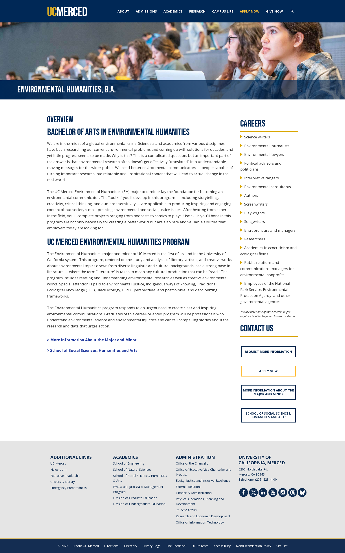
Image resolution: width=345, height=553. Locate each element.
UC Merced (58, 463)
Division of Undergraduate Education (139, 504)
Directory (130, 546)
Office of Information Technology (200, 522)
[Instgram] (283, 493)
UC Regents (200, 546)
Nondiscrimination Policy (253, 546)
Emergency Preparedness (68, 488)
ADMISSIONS (146, 11)
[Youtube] (273, 493)
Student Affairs (186, 510)
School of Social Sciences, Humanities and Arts (93, 350)
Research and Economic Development (203, 516)
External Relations (188, 487)
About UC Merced (86, 546)
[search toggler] (292, 10)
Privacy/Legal (151, 546)
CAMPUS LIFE (222, 11)
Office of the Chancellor (193, 463)
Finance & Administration (194, 493)
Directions (111, 546)
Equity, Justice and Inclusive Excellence (203, 480)
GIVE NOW (274, 11)
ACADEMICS (173, 11)
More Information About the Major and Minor (93, 339)
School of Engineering (128, 463)
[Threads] (292, 493)
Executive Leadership (65, 476)
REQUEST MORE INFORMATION (268, 351)
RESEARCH (197, 11)
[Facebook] (244, 493)
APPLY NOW (249, 11)
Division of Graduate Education (135, 498)
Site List (282, 546)
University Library (62, 482)
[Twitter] (253, 493)
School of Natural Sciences (132, 469)
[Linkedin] (263, 493)
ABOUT (123, 11)
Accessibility (222, 546)
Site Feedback (176, 546)
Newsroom (58, 469)
